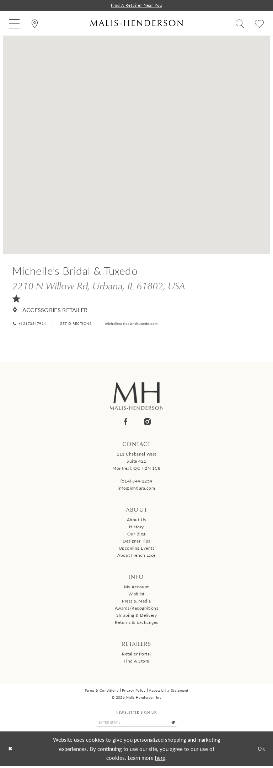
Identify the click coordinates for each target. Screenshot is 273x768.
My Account (136, 588)
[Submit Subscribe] (177, 724)
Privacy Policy (134, 691)
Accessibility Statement (168, 691)
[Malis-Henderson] (136, 24)
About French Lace (136, 556)
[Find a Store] (34, 23)
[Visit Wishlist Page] (259, 23)
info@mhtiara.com (136, 489)
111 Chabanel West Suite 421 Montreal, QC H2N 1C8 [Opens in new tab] (136, 462)
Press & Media (136, 602)
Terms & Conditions (101, 691)
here (160, 759)
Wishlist (136, 595)
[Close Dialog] (10, 751)
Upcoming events (137, 549)
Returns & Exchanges (136, 623)
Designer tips (136, 542)
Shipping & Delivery (136, 616)
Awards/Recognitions (137, 609)
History (136, 528)
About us (136, 521)
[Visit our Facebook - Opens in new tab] (125, 423)
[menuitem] (14, 23)
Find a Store (136, 662)
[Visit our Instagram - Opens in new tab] (147, 423)
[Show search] (240, 23)
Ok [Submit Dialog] (261, 750)
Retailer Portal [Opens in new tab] (136, 655)
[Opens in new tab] (98, 286)
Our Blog (136, 535)
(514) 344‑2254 (136, 482)
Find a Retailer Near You (136, 5)
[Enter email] (136, 724)
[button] (14, 23)
